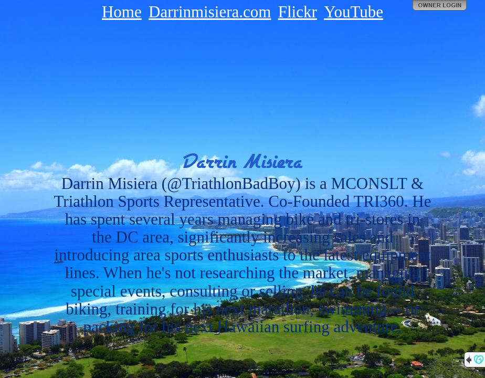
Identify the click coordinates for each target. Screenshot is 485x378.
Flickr (297, 12)
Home (122, 12)
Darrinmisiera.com (210, 12)
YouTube (353, 12)
